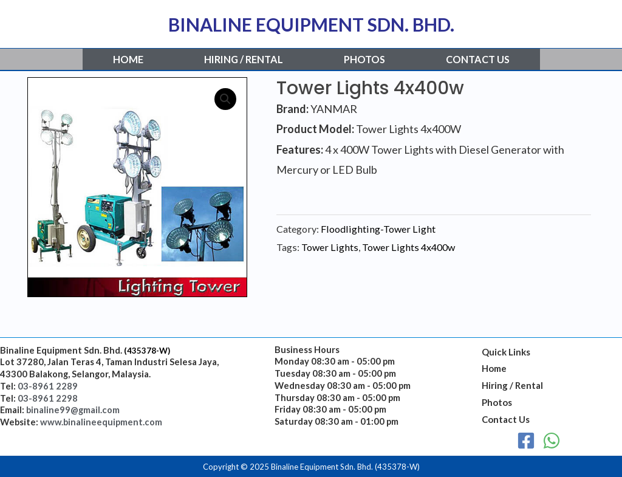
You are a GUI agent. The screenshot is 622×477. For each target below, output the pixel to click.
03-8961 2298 (48, 398)
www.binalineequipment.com (101, 422)
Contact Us (478, 59)
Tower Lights (329, 247)
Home (128, 59)
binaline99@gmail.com (73, 410)
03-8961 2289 (48, 386)
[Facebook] (526, 440)
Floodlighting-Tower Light (378, 229)
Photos (364, 59)
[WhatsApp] (551, 440)
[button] (225, 99)
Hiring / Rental (243, 59)
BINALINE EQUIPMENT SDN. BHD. (311, 24)
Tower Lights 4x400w (408, 247)
